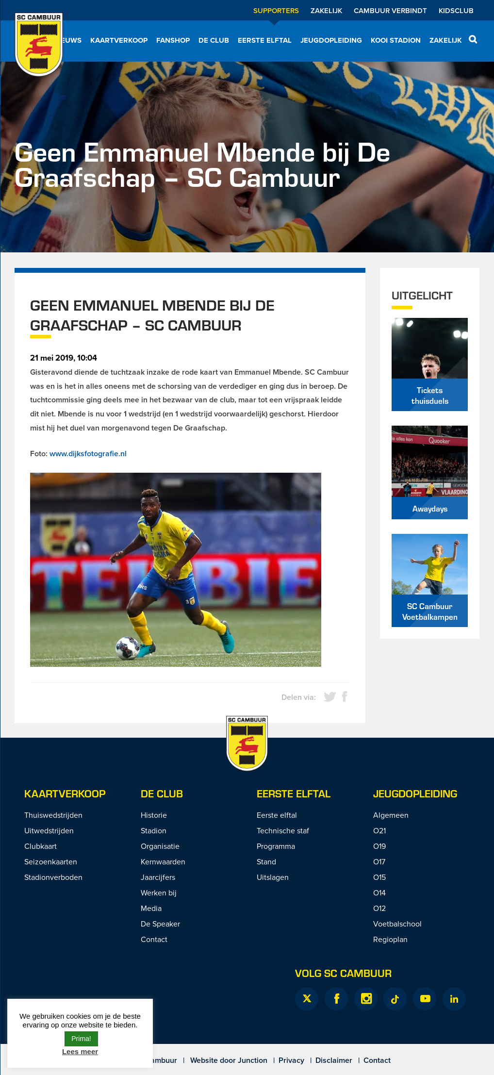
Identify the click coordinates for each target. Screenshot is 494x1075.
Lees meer (80, 1051)
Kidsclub (456, 10)
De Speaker (160, 923)
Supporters (276, 10)
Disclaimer (333, 1060)
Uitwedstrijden (49, 830)
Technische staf (283, 830)
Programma (276, 846)
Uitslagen (273, 877)
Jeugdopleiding (331, 40)
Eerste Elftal (293, 793)
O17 (379, 861)
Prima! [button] (81, 1038)
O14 (379, 892)
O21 (379, 830)
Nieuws (67, 40)
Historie (154, 815)
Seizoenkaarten (50, 861)
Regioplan (390, 939)
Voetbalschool (397, 923)
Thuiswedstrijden (53, 815)
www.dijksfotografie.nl (88, 453)
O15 (379, 877)
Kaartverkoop (119, 40)
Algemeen (391, 815)
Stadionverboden (53, 877)
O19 (379, 846)
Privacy (291, 1060)
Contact (154, 939)
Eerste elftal (265, 40)
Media (151, 908)
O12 (379, 908)
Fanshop (173, 40)
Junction (252, 1060)
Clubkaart (40, 846)
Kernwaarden (163, 861)
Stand (266, 861)
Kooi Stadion (396, 40)
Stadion (153, 830)
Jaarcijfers (158, 877)
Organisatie (160, 846)
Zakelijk (326, 10)
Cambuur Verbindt (390, 10)
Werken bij (159, 892)
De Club (213, 40)
